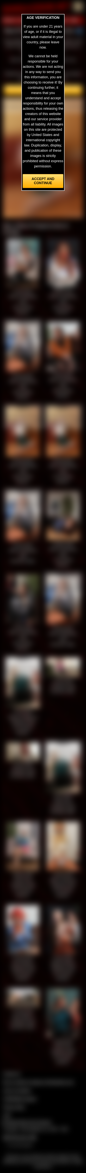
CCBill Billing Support (19, 1099)
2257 (7, 1115)
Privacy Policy (14, 1107)
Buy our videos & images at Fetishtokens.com (38, 1082)
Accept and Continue (43, 181)
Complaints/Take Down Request (26, 1122)
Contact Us (11, 1074)
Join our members (17, 1090)
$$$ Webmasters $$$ (19, 1137)
